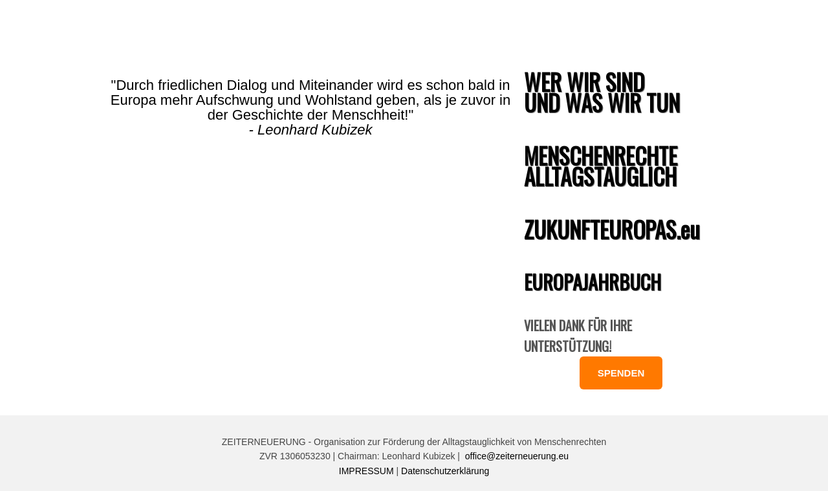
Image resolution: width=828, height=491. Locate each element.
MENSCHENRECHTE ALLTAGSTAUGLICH (600, 165)
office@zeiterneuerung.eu (517, 456)
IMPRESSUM (366, 471)
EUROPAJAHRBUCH (592, 281)
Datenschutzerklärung (445, 471)
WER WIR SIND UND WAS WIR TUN (602, 92)
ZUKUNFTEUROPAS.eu (612, 229)
